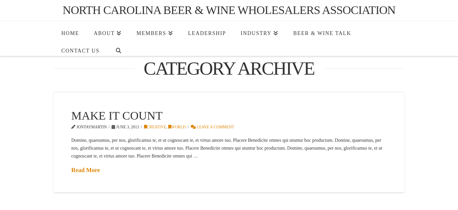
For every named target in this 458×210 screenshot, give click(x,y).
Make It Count (117, 115)
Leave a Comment (212, 127)
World (177, 127)
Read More (85, 170)
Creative (155, 127)
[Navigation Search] (119, 47)
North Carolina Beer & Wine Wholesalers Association (229, 10)
